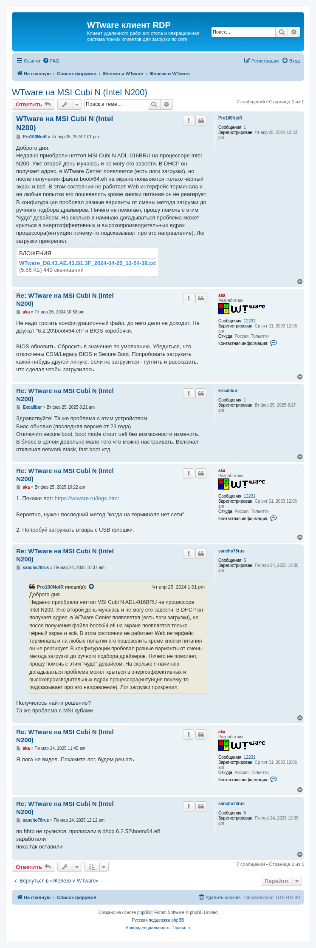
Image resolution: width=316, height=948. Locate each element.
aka (222, 295)
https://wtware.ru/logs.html (87, 498)
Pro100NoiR (230, 118)
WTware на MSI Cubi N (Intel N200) (79, 92)
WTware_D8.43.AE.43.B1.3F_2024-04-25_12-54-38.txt (87, 263)
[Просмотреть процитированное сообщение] (92, 587)
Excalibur (227, 390)
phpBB (143, 912)
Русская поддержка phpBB (158, 920)
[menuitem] (50, 61)
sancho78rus (231, 551)
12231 (250, 321)
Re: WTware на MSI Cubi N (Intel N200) (65, 299)
